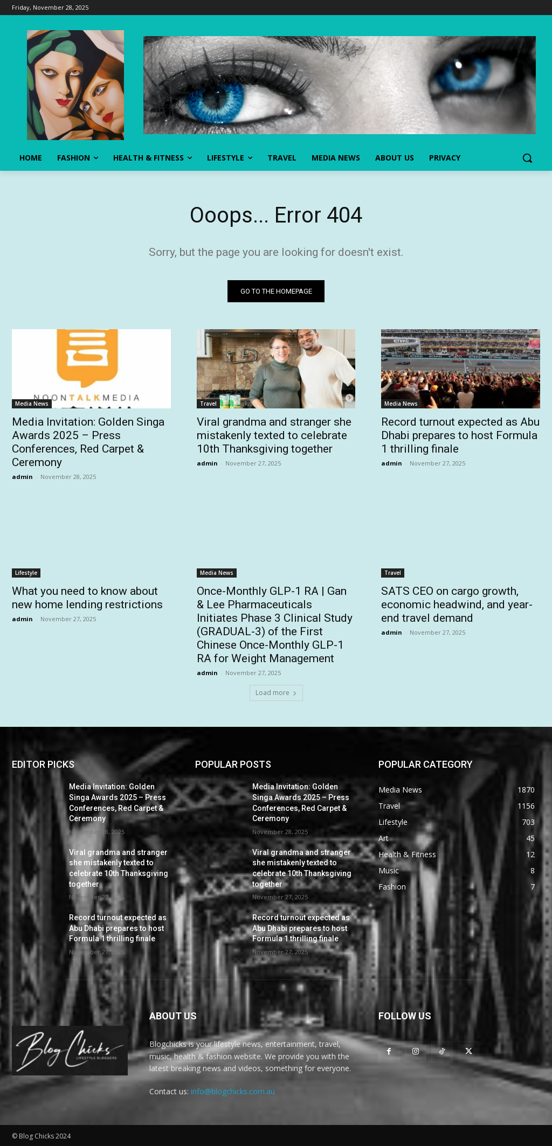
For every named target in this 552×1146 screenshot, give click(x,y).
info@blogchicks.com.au (233, 1091)
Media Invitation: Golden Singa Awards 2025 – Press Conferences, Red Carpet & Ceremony (88, 442)
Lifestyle (26, 573)
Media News (32, 403)
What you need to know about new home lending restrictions (87, 598)
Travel (208, 403)
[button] (527, 158)
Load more (276, 693)
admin (22, 477)
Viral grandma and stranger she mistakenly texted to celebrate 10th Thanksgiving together (274, 435)
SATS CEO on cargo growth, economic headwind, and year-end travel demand (457, 604)
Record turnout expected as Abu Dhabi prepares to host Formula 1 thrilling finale (460, 435)
